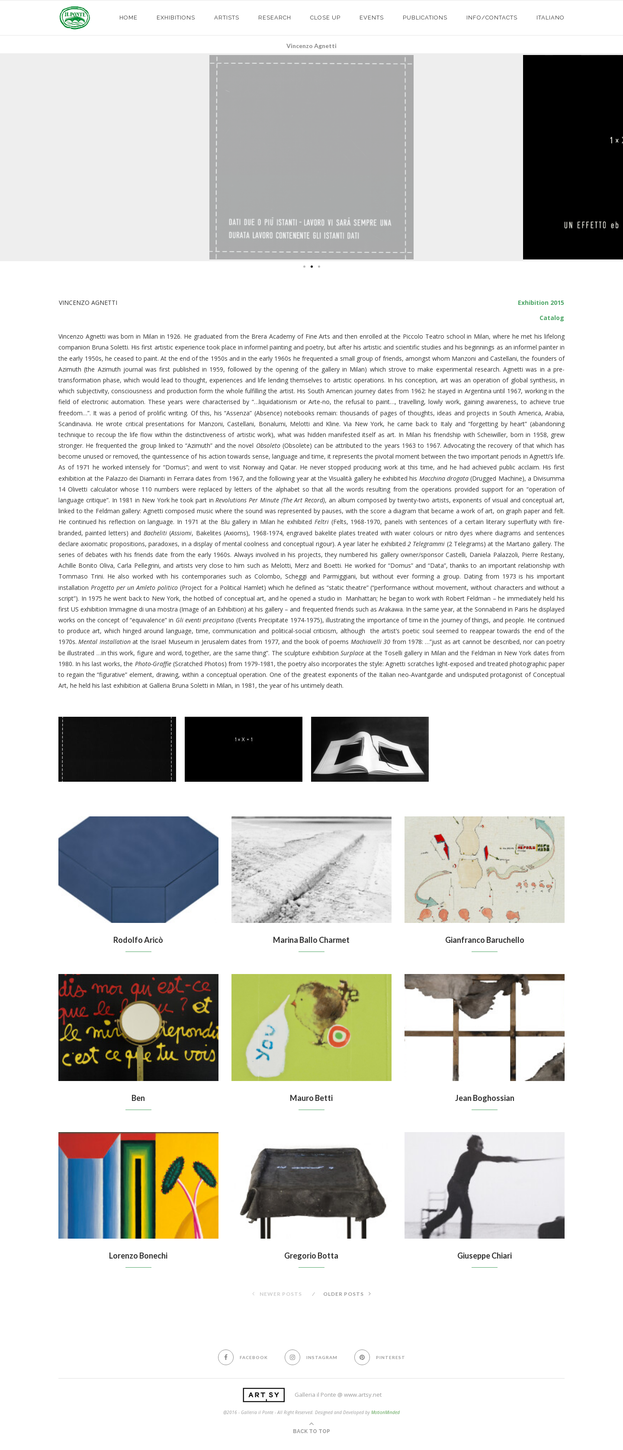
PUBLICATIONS (425, 17)
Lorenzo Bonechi (138, 1255)
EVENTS (372, 17)
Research (274, 17)
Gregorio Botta (311, 1255)
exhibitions (176, 17)
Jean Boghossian (484, 1098)
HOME (128, 17)
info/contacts (491, 17)
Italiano (550, 17)
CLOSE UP (325, 17)
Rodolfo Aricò (138, 940)
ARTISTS (226, 17)
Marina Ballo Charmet (311, 940)
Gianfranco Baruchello (484, 940)
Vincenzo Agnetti (311, 45)
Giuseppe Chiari (484, 1255)
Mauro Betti (311, 1098)
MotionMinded (385, 1412)
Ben (138, 1098)
